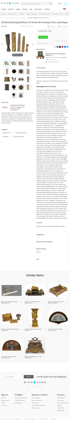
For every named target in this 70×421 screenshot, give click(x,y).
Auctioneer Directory (20, 400)
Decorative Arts (12, 14)
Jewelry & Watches (31, 14)
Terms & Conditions (43, 419)
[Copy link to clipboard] (55, 47)
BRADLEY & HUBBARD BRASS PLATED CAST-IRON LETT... (33, 357)
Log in (59, 3)
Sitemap (59, 405)
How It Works (38, 9)
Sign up (65, 3)
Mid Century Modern (44, 14)
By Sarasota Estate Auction (52, 57)
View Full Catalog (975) (52, 62)
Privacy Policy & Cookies (30, 419)
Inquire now (53, 26)
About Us (3, 398)
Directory (25, 9)
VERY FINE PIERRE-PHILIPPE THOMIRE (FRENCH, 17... (33, 330)
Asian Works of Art (57, 14)
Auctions (3, 9)
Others (67, 14)
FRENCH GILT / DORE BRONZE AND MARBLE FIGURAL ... (32, 302)
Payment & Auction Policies (44, 242)
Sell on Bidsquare (36, 398)
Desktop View (54, 419)
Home (2, 17)
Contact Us (4, 405)
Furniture (21, 14)
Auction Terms (60, 400)
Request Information (37, 400)
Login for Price (43, 37)
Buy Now (10, 9)
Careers (3, 403)
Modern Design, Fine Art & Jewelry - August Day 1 (15, 17)
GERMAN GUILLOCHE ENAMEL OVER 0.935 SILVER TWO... (9, 302)
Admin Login (35, 403)
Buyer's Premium (41, 249)
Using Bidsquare (61, 398)
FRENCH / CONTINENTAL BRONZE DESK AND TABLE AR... (10, 330)
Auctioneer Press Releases (38, 405)
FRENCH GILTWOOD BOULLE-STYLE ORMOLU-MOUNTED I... (55, 302)
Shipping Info (40, 234)
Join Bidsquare (18, 403)
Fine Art (3, 14)
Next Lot (31, 26)
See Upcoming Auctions (21, 398)
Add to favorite (64, 26)
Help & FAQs (60, 408)
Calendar (18, 9)
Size (37, 259)
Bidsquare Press (5, 400)
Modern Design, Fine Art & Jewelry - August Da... (55, 54)
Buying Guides (60, 410)
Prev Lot (23, 26)
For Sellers (47, 9)
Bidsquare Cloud (36, 408)
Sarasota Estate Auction (17, 105)
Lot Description (40, 68)
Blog (31, 9)
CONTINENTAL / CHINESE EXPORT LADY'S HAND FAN (55, 330)
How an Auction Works (63, 403)
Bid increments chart (42, 43)
